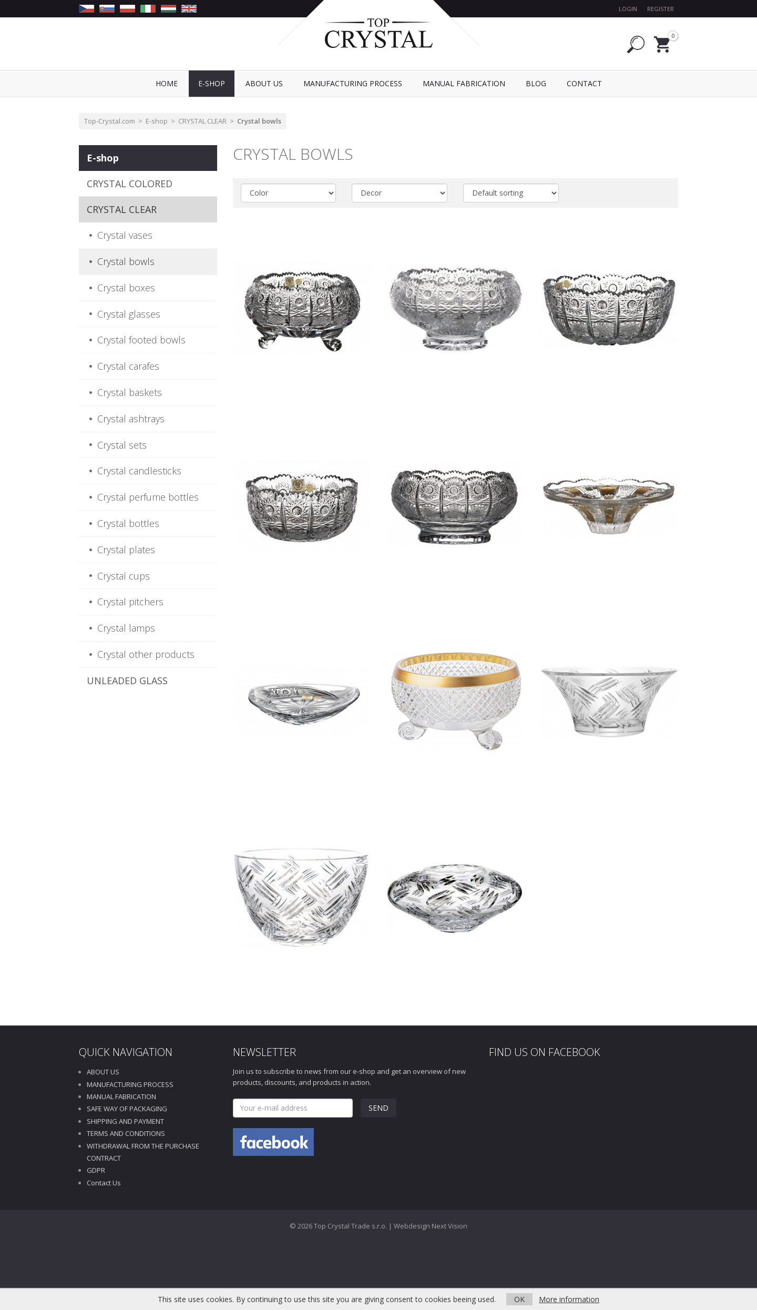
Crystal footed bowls (141, 339)
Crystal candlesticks (139, 470)
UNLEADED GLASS (127, 680)
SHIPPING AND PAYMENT (125, 1121)
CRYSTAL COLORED (129, 183)
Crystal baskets (129, 392)
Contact (584, 83)
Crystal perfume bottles (148, 497)
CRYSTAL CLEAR (202, 121)
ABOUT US (103, 1072)
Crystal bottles (128, 523)
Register (660, 9)
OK (519, 1299)
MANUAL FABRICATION (121, 1096)
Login (628, 9)
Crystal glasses (128, 314)
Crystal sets (122, 445)
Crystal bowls (259, 121)
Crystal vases (124, 235)
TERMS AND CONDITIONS (126, 1133)
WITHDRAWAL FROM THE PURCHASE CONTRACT (143, 1152)
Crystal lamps (126, 628)
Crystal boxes (126, 287)
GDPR (96, 1170)
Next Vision (449, 1226)
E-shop (157, 121)
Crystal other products (146, 654)
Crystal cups (123, 576)
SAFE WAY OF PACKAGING (127, 1108)
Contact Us (104, 1182)
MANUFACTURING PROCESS (130, 1084)
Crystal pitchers (130, 601)
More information (569, 1299)
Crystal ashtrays (131, 418)
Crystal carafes (128, 366)
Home (167, 83)
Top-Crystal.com (109, 121)
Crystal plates (126, 549)
